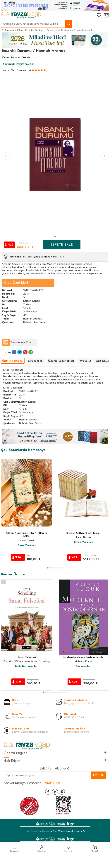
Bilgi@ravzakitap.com (76, 732)
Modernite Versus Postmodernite (83, 657)
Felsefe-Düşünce (34, 30)
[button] (55, 236)
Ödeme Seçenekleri (61, 361)
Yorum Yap (9, 70)
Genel (50, 30)
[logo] (21, 15)
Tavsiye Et (84, 361)
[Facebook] (48, 792)
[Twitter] (55, 792)
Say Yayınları (83, 666)
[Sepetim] (106, 15)
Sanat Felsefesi (27, 657)
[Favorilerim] (99, 15)
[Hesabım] (91, 15)
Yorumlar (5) (23, 70)
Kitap (20, 30)
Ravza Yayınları (27, 545)
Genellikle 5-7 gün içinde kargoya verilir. (34, 256)
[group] (55, 154)
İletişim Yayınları (19, 64)
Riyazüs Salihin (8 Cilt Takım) (83, 533)
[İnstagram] (62, 792)
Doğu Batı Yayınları (26, 666)
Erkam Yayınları (83, 542)
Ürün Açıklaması (12, 361)
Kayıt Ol (98, 775)
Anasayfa (8, 30)
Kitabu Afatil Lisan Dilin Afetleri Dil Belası (26, 535)
